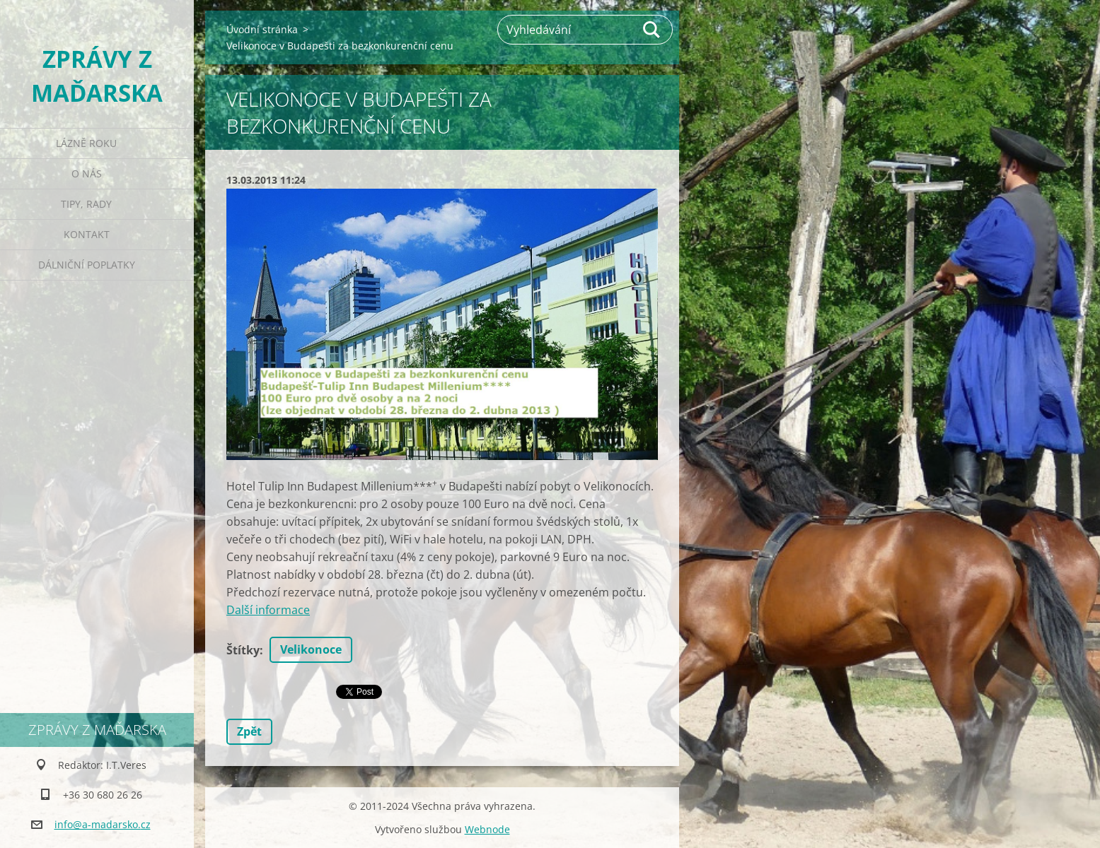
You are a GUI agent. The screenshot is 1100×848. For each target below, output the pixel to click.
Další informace (268, 610)
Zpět (249, 731)
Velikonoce (311, 649)
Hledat (652, 29)
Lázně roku (86, 143)
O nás (86, 173)
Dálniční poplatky (86, 264)
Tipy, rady (86, 204)
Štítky (243, 650)
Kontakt (87, 234)
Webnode (487, 829)
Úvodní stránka (262, 29)
